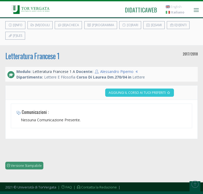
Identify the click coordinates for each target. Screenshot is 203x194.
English (174, 6)
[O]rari (130, 25)
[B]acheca (68, 25)
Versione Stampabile (24, 165)
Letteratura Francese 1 (32, 55)
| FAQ (64, 187)
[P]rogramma (100, 25)
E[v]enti (178, 25)
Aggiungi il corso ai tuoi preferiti (139, 92)
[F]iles (15, 35)
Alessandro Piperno (116, 71)
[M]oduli (40, 25)
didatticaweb (141, 10)
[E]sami (154, 25)
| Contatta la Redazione (95, 187)
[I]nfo (15, 25)
